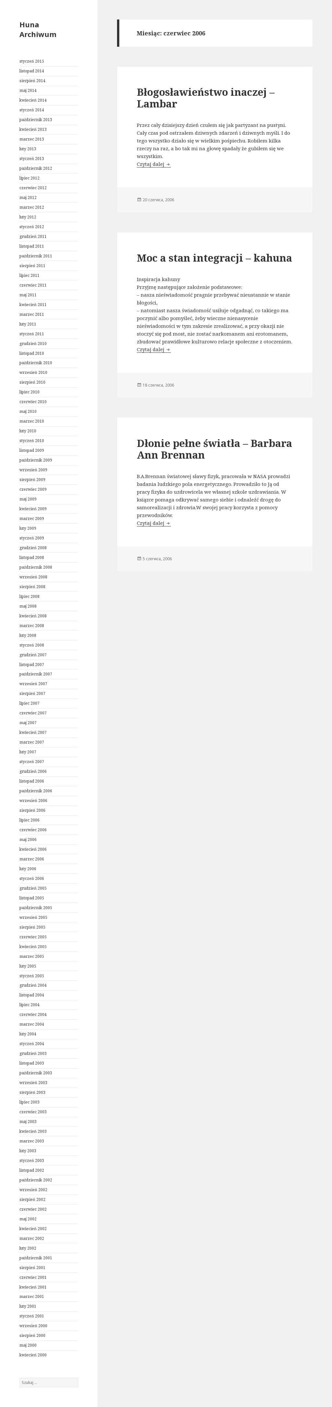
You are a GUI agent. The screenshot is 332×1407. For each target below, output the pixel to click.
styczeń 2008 (31, 645)
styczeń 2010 (31, 440)
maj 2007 (28, 722)
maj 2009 (28, 499)
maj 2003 (28, 1121)
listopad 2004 (31, 995)
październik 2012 (35, 168)
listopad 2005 (31, 898)
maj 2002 (28, 1219)
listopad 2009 (31, 450)
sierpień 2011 (32, 265)
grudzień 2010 (33, 343)
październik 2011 (35, 256)
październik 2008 (35, 567)
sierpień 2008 (32, 586)
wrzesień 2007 (33, 683)
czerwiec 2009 (33, 489)
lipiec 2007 (29, 703)
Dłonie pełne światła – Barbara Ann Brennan (214, 449)
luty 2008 (27, 635)
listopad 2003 (31, 1063)
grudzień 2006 (33, 771)
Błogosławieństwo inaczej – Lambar (206, 97)
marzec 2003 (31, 1141)
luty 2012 (27, 217)
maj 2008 (28, 606)
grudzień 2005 (33, 888)
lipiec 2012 (29, 178)
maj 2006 (28, 839)
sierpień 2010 (32, 382)
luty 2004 (27, 1034)
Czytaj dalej (154, 164)
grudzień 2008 (33, 547)
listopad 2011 (31, 246)
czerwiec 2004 (33, 1014)
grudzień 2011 (33, 236)
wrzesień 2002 (33, 1189)
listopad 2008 (31, 557)
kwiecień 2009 (33, 509)
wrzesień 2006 (33, 800)
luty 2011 (27, 324)
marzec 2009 (31, 518)
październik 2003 (35, 1073)
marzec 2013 (31, 139)
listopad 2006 (31, 781)
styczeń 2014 (31, 110)
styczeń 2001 (31, 1316)
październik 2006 (35, 791)
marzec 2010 (31, 421)
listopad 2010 (31, 353)
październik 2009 (35, 460)
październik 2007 (35, 674)
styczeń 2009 (31, 538)
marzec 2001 (31, 1296)
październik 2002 (35, 1180)
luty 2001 (27, 1306)
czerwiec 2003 (33, 1112)
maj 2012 (28, 197)
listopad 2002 (31, 1170)
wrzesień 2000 (33, 1325)
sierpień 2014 (32, 80)
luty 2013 (27, 149)
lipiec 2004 (29, 1004)
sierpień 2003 (32, 1092)
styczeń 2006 (31, 878)
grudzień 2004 (33, 985)
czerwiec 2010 (33, 401)
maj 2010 (28, 411)
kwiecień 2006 (33, 849)
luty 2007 (27, 752)
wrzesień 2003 (33, 1082)
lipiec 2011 (29, 275)
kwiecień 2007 (33, 732)
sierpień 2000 (32, 1335)
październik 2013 (35, 119)
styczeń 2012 (31, 226)
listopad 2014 (31, 71)
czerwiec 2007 (33, 713)
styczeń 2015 (31, 61)
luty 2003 (27, 1151)
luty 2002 (27, 1248)
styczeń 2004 (31, 1043)
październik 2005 (35, 907)
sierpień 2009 (32, 479)
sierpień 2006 (32, 810)
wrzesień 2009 (33, 470)
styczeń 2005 (31, 976)
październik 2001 (35, 1258)
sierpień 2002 (32, 1199)
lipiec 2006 (29, 820)
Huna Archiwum (37, 29)
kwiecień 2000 (33, 1355)
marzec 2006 (31, 859)
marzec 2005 (31, 956)
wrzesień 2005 (33, 917)
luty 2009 (27, 528)
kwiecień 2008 (33, 616)
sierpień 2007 (32, 693)
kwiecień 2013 (33, 129)
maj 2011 (28, 295)
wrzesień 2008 (33, 577)
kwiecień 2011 (33, 304)
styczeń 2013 (31, 158)
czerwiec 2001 (33, 1277)
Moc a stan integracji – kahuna (214, 258)
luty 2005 (27, 966)
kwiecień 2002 (33, 1228)
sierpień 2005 (32, 927)
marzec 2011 (31, 314)
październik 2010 (35, 362)
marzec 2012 (31, 207)
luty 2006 (27, 868)
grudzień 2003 (33, 1053)
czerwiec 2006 (33, 830)
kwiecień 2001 (33, 1287)
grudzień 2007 (33, 655)
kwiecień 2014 (33, 100)
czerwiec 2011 (33, 285)
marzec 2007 (31, 742)
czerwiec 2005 (33, 937)
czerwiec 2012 (33, 188)
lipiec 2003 (29, 1102)
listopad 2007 (31, 664)
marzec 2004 (31, 1024)
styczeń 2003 (31, 1160)
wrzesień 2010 (33, 372)
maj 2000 (28, 1345)
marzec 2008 (31, 625)
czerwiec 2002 (33, 1209)
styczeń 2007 (31, 761)
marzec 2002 (31, 1238)
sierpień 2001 (32, 1267)
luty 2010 (27, 431)
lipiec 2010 (29, 392)
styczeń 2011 (31, 334)
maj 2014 (28, 90)
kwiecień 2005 (33, 946)
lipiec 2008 (29, 596)
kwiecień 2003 (33, 1131)
